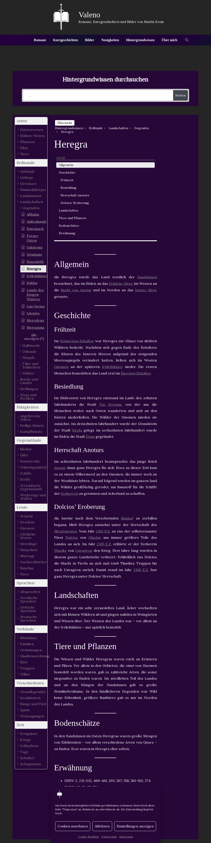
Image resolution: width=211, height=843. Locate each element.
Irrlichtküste (112, 270)
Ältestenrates (65, 435)
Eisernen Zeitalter (136, 277)
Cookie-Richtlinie (88, 836)
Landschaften (178, 183)
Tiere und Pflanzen (176, 193)
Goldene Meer (120, 187)
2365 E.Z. (104, 448)
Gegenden (109, 706)
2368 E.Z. (141, 473)
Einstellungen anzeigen (135, 826)
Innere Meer (146, 193)
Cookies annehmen (73, 826)
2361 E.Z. (103, 435)
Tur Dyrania (110, 308)
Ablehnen (102, 826)
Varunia (131, 706)
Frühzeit (177, 144)
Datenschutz (109, 836)
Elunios (127, 422)
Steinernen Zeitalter (77, 244)
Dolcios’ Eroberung (179, 173)
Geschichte (177, 136)
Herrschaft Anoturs (179, 161)
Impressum (126, 836)
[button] (186, 40)
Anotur (60, 371)
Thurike (60, 454)
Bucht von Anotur (76, 193)
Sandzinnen (147, 181)
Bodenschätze (179, 203)
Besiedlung (179, 151)
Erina (90, 340)
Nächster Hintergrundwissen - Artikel (172, 798)
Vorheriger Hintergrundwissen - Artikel (40, 798)
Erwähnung (177, 210)
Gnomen (61, 270)
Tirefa (77, 334)
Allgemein (176, 128)
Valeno (89, 14)
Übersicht (64, 123)
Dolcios (72, 441)
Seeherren (69, 397)
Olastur (95, 441)
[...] (98, 95)
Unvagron (83, 454)
